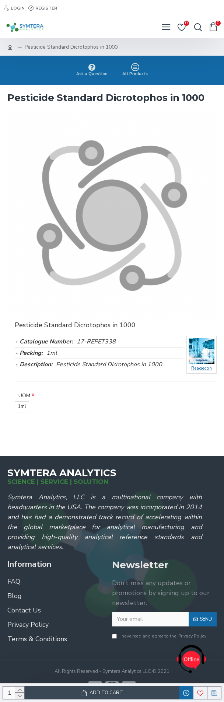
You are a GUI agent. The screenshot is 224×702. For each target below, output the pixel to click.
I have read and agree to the (159, 636)
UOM (24, 395)
